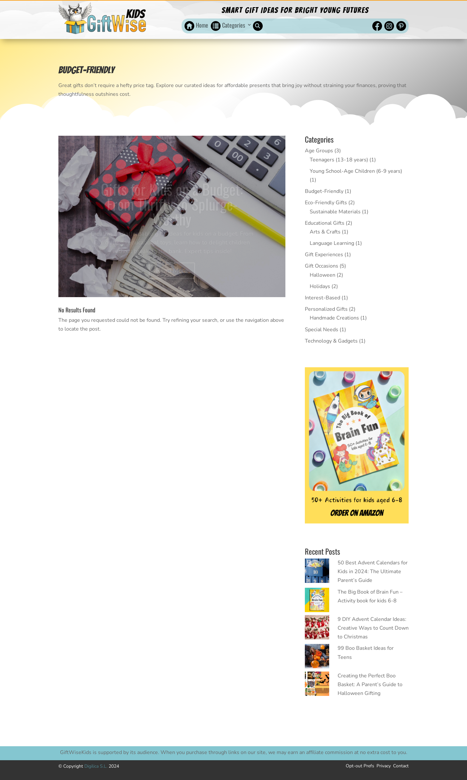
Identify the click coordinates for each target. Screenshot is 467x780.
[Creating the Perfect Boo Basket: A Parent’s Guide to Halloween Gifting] (317, 685)
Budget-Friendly (324, 191)
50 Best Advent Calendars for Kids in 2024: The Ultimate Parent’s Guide (373, 571)
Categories (233, 25)
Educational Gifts (324, 223)
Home (202, 25)
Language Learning (332, 243)
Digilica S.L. (96, 766)
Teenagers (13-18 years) (339, 159)
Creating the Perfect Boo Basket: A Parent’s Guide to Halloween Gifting (370, 684)
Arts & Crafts (325, 231)
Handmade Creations (334, 317)
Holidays (320, 286)
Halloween (322, 275)
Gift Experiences (324, 254)
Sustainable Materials (335, 211)
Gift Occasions (321, 266)
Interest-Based (322, 297)
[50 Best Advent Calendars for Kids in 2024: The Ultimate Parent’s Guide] (317, 572)
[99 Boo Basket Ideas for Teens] (317, 657)
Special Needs (321, 329)
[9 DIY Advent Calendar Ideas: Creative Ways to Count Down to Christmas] (317, 628)
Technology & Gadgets (331, 341)
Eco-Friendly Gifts (326, 202)
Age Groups (319, 150)
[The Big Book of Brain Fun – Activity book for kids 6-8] (317, 601)
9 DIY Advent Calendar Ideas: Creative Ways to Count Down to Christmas (373, 628)
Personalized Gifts (326, 309)
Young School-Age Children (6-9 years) (356, 171)
